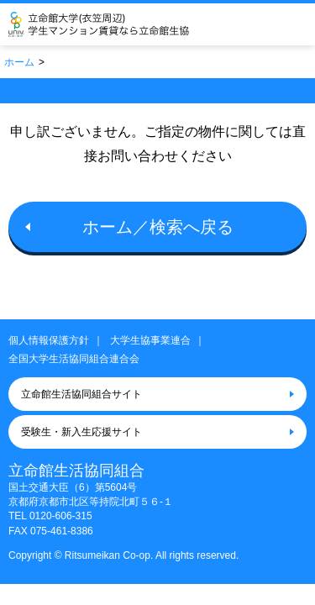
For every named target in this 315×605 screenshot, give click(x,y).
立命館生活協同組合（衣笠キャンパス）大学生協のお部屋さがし (123, 24)
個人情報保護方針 (48, 340)
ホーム (19, 62)
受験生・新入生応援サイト (81, 432)
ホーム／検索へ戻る (158, 227)
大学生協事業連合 (150, 340)
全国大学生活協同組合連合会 (73, 359)
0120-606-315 (60, 516)
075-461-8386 (61, 531)
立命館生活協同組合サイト (81, 394)
